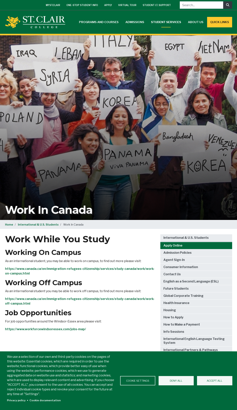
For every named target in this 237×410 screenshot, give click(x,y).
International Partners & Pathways (190, 350)
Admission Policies (177, 253)
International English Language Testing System (194, 341)
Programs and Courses (99, 22)
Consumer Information (180, 267)
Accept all (214, 380)
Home (9, 224)
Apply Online (172, 245)
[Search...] (201, 5)
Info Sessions (173, 332)
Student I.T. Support (157, 5)
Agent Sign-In (174, 260)
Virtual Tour (127, 5)
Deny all (176, 380)
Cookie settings (137, 380)
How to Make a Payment (181, 324)
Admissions (134, 22)
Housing (169, 310)
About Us (195, 22)
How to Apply (173, 317)
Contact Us (172, 274)
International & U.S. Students (38, 224)
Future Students (176, 288)
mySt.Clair (53, 5)
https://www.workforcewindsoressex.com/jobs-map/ (45, 329)
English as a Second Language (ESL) (191, 281)
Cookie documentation (45, 400)
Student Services (166, 22)
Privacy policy (16, 400)
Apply (108, 5)
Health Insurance (176, 303)
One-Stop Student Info (82, 5)
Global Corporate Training (183, 296)
